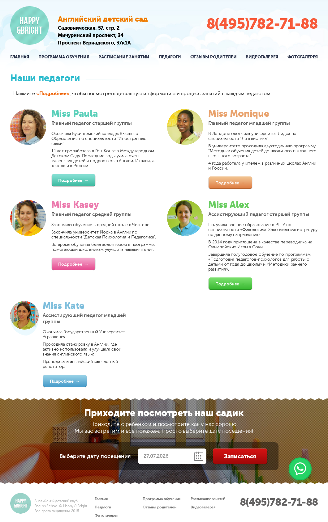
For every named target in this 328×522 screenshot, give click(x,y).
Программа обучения (63, 56)
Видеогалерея (262, 56)
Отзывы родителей (213, 56)
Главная (19, 56)
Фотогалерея (302, 56)
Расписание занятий (123, 56)
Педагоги (170, 56)
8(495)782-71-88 (262, 23)
